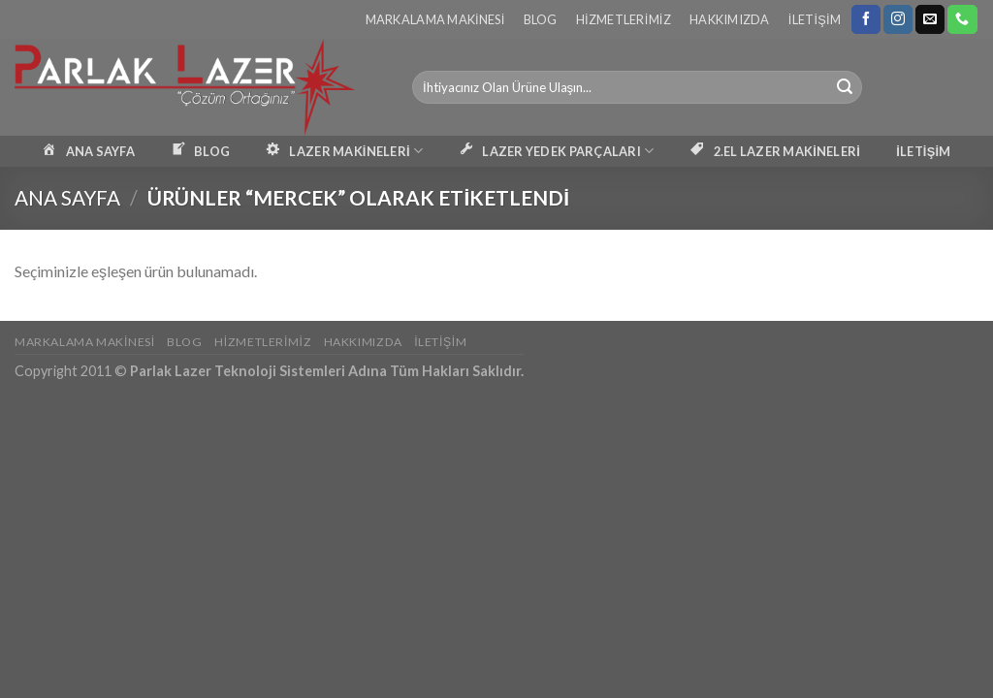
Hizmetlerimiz (623, 19)
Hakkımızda (729, 19)
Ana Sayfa (67, 197)
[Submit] (844, 87)
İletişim (814, 19)
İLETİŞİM (923, 151)
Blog (541, 19)
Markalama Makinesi (435, 19)
